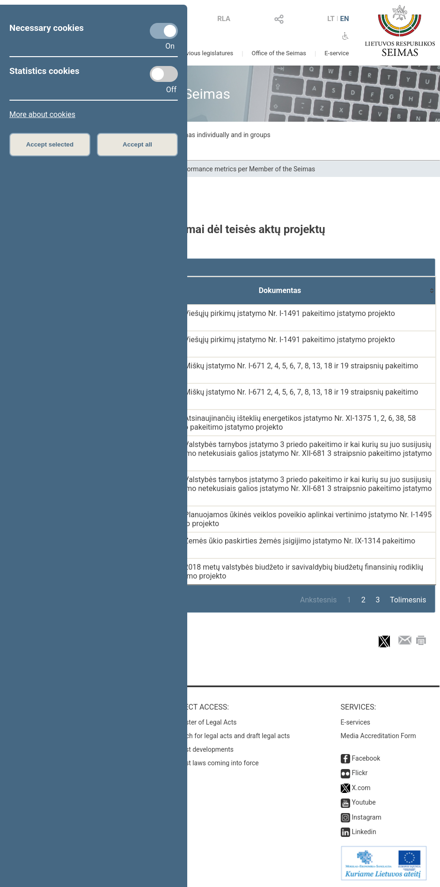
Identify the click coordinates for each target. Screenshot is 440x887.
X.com (361, 788)
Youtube (364, 802)
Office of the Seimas (278, 53)
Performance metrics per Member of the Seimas (245, 169)
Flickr (360, 773)
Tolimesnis (408, 599)
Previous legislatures (205, 53)
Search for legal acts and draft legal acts (231, 736)
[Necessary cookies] (164, 31)
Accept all (137, 144)
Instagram (366, 817)
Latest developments (203, 749)
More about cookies (42, 114)
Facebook (366, 758)
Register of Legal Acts (205, 722)
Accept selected (50, 144)
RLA (223, 19)
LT (331, 19)
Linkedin (364, 832)
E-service (336, 53)
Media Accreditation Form (378, 736)
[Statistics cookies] (164, 74)
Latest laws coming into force (216, 763)
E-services (356, 722)
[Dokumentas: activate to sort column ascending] (280, 291)
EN (344, 19)
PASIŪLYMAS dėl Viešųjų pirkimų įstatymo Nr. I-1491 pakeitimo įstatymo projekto (260, 313)
